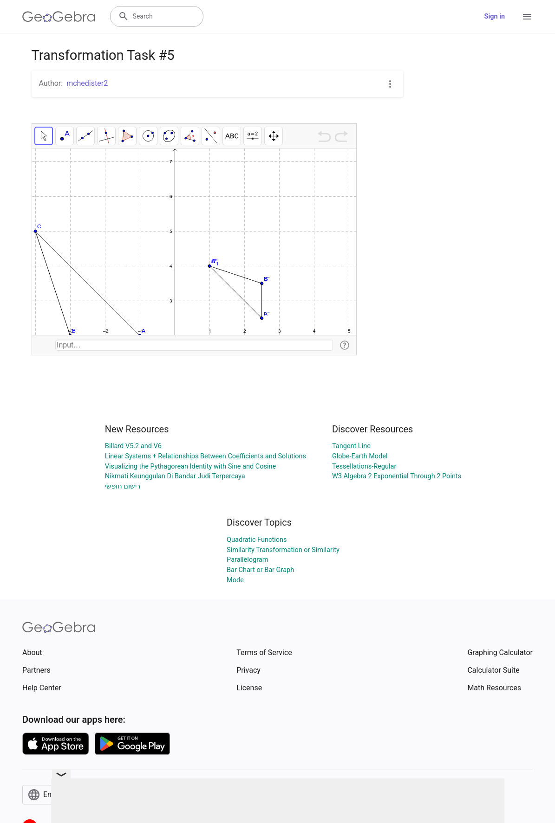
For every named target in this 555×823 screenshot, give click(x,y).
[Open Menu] (527, 16)
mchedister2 (87, 83)
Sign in (494, 16)
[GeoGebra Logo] (58, 16)
